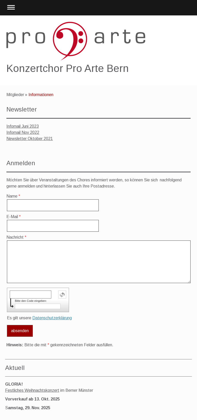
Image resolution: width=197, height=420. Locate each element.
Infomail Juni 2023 (22, 126)
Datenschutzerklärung (52, 318)
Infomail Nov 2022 (22, 132)
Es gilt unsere (39, 318)
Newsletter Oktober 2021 (29, 138)
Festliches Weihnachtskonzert (32, 390)
